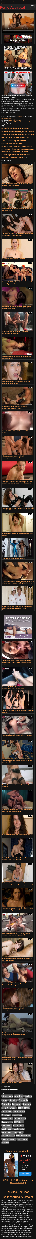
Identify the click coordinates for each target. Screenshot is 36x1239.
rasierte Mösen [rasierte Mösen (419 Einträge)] (9, 1139)
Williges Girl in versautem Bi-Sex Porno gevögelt (17, 834)
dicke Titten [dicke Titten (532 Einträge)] (7, 137)
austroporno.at (14, 1)
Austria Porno (17, 124)
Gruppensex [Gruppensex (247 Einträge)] (6, 146)
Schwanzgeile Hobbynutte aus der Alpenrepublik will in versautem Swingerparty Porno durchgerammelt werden (17, 608)
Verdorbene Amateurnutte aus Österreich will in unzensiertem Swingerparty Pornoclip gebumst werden (17, 483)
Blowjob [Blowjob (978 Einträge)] (20, 131)
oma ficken (23, 1)
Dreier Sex (23, 122)
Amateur (11, 122)
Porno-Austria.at (12, 7)
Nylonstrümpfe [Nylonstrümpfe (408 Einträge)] (15, 154)
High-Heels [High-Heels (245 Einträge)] (27, 146)
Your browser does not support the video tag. (18, 23)
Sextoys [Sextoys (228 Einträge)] (22, 157)
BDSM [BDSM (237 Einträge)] (4, 132)
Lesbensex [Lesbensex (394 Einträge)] (17, 149)
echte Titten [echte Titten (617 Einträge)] (19, 1111)
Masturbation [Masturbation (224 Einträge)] (29, 149)
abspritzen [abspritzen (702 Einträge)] (6, 128)
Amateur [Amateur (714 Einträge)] (17, 128)
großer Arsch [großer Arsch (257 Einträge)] (18, 143)
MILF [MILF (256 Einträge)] (19, 152)
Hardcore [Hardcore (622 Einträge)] (17, 146)
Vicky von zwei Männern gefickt (12, 1082)
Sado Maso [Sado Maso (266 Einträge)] (13, 157)
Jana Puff (12, 120)
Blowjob (16, 122)
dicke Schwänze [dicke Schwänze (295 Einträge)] (26, 134)
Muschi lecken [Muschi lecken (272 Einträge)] (8, 1136)
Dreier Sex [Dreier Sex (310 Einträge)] (18, 137)
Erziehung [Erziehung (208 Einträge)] (12, 141)
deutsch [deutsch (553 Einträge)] (15, 134)
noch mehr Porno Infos (8, 112)
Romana (18, 120)
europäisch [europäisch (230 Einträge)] (21, 141)
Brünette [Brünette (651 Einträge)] (29, 131)
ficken (29, 122)
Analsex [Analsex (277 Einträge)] (25, 128)
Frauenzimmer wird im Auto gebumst (13, 558)
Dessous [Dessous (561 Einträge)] (5, 134)
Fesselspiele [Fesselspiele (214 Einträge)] (6, 143)
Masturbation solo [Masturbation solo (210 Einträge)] (9, 152)
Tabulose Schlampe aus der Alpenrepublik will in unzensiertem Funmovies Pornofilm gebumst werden (17, 662)
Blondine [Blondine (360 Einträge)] (11, 131)
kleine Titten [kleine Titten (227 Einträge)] (6, 149)
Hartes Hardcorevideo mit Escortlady (13, 259)
